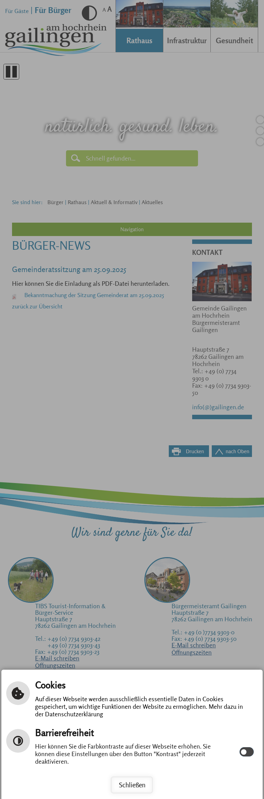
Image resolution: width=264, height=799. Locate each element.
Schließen (132, 785)
